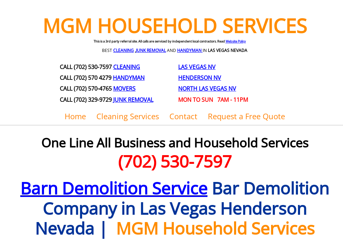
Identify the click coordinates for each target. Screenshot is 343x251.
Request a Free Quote (246, 116)
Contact (183, 116)
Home (75, 116)
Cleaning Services (127, 116)
